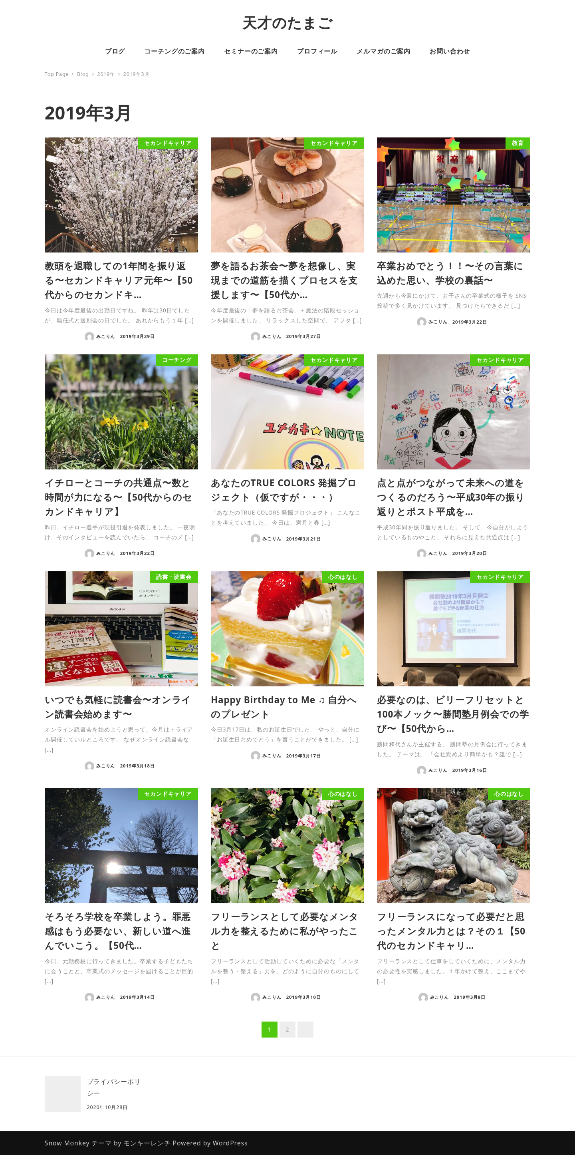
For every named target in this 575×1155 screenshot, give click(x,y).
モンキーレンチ (147, 1143)
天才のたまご (287, 22)
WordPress (230, 1143)
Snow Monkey (67, 1143)
